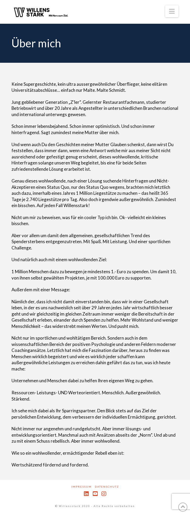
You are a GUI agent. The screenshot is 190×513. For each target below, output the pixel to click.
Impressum (81, 486)
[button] (172, 11)
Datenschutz (107, 486)
